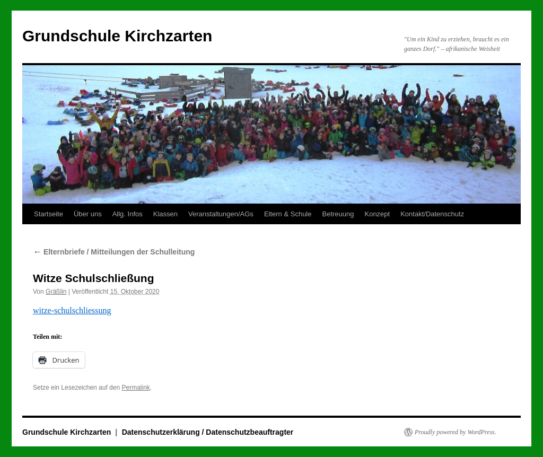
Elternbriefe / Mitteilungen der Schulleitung (114, 252)
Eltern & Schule (288, 214)
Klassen (165, 214)
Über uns (88, 214)
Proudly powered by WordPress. (455, 432)
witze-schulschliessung (72, 310)
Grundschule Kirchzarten (117, 36)
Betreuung (338, 214)
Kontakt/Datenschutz (432, 214)
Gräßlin (56, 291)
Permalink (135, 387)
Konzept (377, 214)
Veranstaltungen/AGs (220, 214)
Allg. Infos (127, 214)
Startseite (48, 214)
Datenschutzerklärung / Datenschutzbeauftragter (208, 432)
